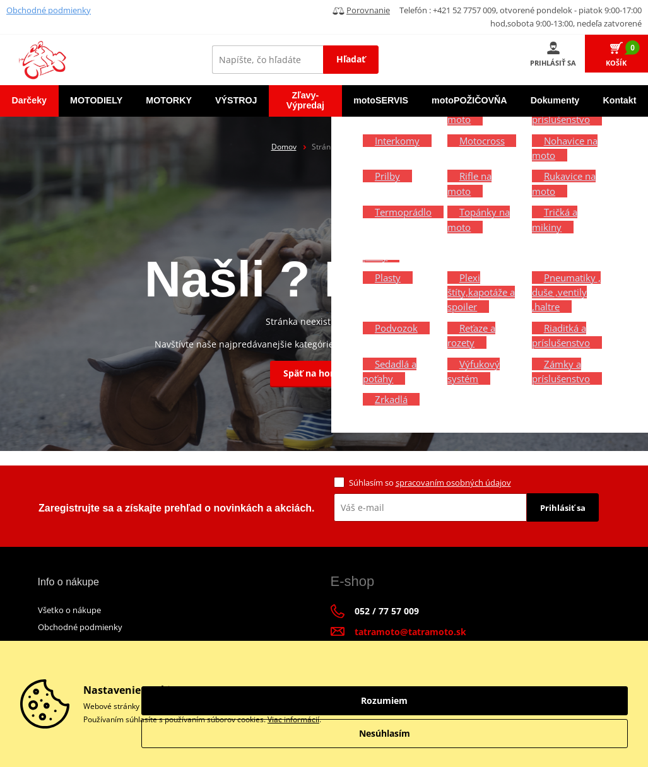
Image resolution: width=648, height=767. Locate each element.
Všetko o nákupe (69, 610)
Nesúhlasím (558, 733)
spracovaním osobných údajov (453, 482)
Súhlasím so (430, 482)
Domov (284, 146)
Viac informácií (293, 719)
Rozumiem (558, 700)
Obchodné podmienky (48, 10)
